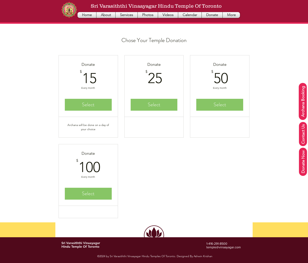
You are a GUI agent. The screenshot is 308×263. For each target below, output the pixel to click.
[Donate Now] (303, 162)
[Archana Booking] (303, 101)
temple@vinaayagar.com (223, 247)
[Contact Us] (303, 134)
